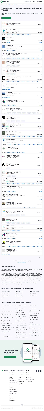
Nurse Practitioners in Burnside (21, 332)
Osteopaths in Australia (4, 4)
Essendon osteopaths (5, 298)
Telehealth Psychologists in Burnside (7, 323)
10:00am (13, 183)
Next (40, 257)
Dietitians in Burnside (19, 318)
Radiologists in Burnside (34, 319)
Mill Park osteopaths (19, 291)
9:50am (8, 136)
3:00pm (13, 58)
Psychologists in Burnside (34, 317)
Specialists (20, 379)
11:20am (33, 136)
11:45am (13, 175)
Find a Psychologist (13, 384)
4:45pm (38, 58)
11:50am (38, 136)
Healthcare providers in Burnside (35, 335)
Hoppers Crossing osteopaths (6, 291)
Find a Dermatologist (13, 391)
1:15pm (8, 34)
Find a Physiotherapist (12, 378)
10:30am (18, 136)
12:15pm (38, 183)
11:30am (33, 183)
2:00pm (18, 34)
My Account (11, 395)
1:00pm (23, 81)
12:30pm (18, 81)
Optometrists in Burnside (34, 305)
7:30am (14, 113)
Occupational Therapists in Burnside (22, 337)
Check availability (22, 160)
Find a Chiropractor (13, 382)
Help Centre (11, 398)
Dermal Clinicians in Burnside (20, 312)
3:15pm (18, 58)
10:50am (23, 136)
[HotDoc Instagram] (41, 371)
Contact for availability (22, 89)
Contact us (28, 377)
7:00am (9, 113)
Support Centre (21, 383)
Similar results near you (22, 262)
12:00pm (24, 207)
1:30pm (33, 81)
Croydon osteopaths (19, 298)
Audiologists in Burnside (5, 331)
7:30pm (7, 128)
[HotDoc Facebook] (37, 371)
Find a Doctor (12, 372)
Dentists (19, 377)
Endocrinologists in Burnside (20, 320)
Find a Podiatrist (12, 380)
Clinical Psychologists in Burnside (7, 336)
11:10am (13, 50)
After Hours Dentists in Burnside (7, 305)
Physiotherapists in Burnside (34, 313)
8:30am (13, 81)
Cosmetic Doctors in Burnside (21, 305)
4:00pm (28, 58)
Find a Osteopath (12, 389)
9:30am (8, 175)
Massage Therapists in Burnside (21, 327)
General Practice (21, 372)
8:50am (8, 50)
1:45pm (13, 34)
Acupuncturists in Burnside (6, 329)
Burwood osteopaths (19, 295)
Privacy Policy (29, 381)
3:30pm (23, 58)
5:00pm (8, 42)
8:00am (8, 81)
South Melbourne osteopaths (34, 291)
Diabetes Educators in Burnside (21, 316)
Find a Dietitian (12, 387)
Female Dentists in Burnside (6, 325)
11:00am (9, 144)
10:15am (18, 183)
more (40, 34)
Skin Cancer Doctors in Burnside (35, 324)
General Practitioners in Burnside (21, 325)
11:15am (14, 144)
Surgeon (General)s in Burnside (35, 330)
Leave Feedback (12, 400)
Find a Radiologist (12, 393)
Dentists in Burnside (19, 310)
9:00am (8, 105)
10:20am (13, 136)
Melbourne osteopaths (33, 295)
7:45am (19, 113)
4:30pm (33, 58)
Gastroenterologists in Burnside (21, 323)
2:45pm (28, 34)
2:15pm (23, 34)
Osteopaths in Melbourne (5, 284)
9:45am (8, 183)
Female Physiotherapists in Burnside (7, 327)
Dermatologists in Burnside (20, 314)
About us (28, 372)
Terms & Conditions (30, 379)
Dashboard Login (21, 381)
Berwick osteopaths (33, 293)
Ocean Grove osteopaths (5, 295)
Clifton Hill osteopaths (19, 293)
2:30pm (8, 58)
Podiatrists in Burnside (33, 315)
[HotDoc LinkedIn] (39, 371)
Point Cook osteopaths (5, 293)
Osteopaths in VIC (12, 4)
